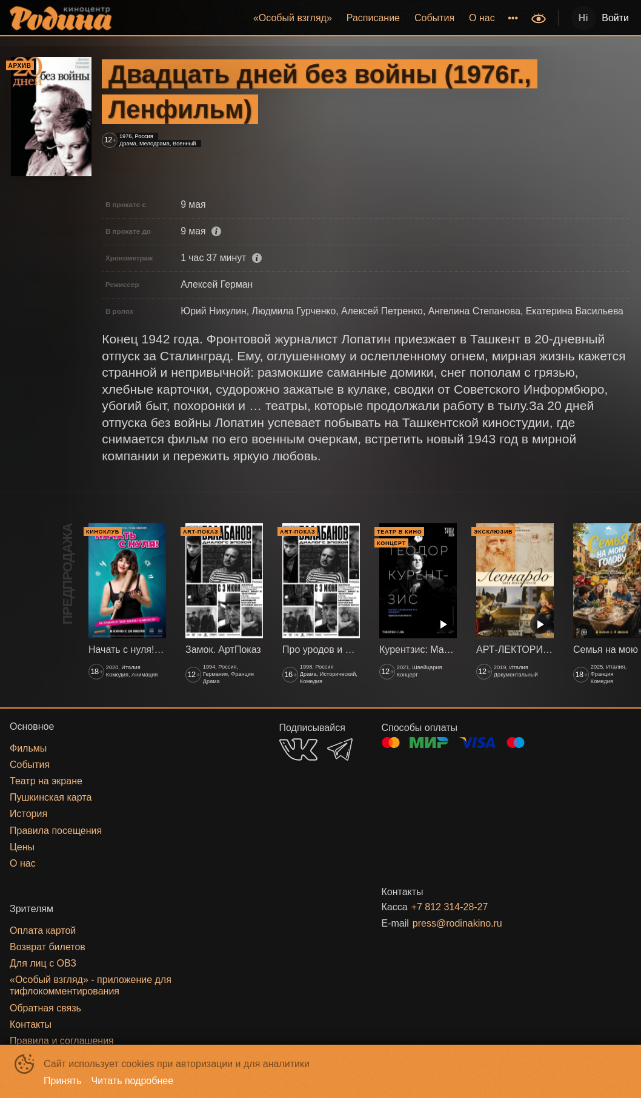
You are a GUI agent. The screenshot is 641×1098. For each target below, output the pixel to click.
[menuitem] (292, 18)
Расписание (373, 18)
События (434, 18)
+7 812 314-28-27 (449, 907)
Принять (63, 1081)
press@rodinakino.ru (457, 923)
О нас (482, 18)
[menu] (322, 18)
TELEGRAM (340, 749)
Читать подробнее (132, 1081)
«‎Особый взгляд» (292, 18)
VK (298, 749)
